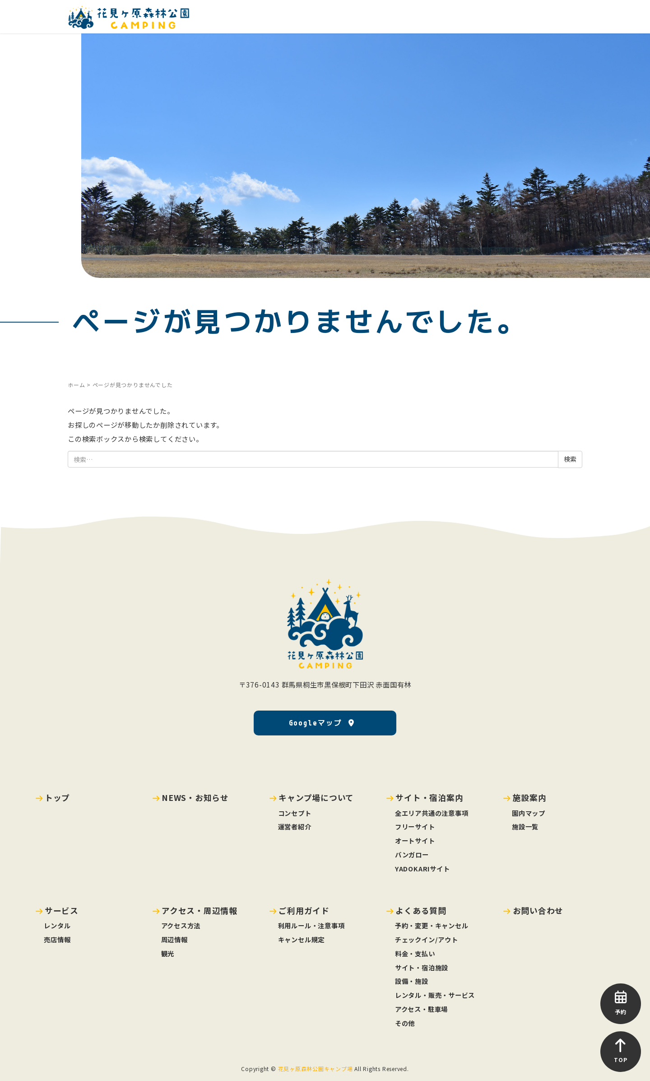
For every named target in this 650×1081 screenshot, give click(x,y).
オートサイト (415, 840)
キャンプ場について (316, 797)
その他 (405, 1023)
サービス (62, 910)
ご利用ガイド (304, 910)
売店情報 (57, 939)
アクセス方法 (181, 925)
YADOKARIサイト (422, 868)
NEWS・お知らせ (195, 797)
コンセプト (294, 813)
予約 (620, 1003)
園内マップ (528, 813)
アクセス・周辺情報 (199, 910)
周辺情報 (174, 939)
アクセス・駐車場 (421, 1009)
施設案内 (530, 797)
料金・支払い (415, 953)
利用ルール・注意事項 (311, 925)
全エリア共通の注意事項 (431, 813)
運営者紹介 (294, 826)
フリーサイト (415, 826)
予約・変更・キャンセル (431, 925)
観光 (168, 953)
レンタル (57, 925)
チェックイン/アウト (426, 939)
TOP (620, 1051)
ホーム (76, 384)
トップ (57, 797)
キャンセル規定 (301, 939)
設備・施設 (411, 981)
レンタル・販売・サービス (435, 995)
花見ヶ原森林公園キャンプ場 (315, 1068)
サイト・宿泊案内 (429, 797)
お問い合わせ (538, 910)
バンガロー (412, 854)
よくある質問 (420, 910)
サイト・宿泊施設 (421, 967)
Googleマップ (315, 722)
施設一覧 (525, 826)
